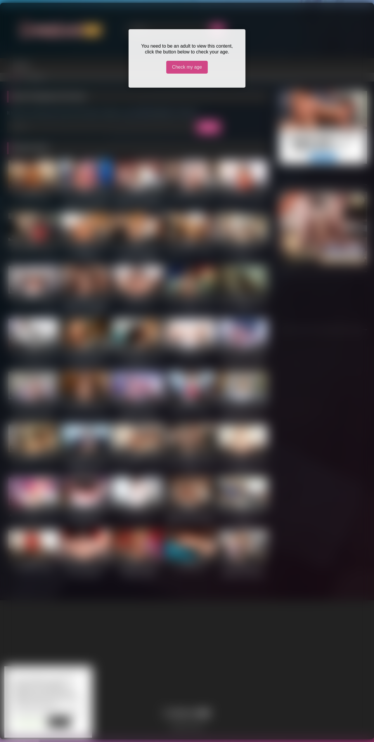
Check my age (187, 67)
